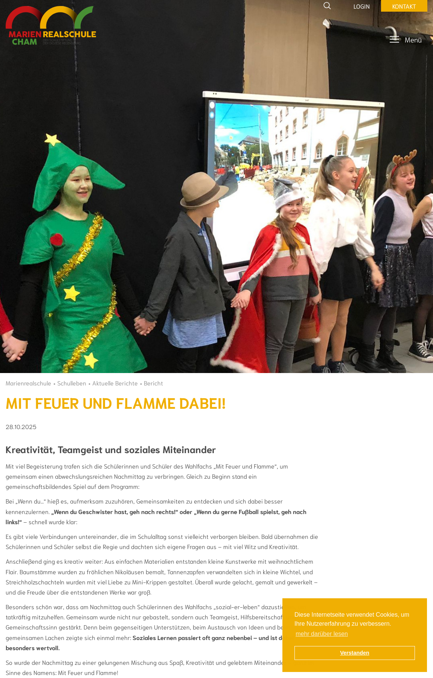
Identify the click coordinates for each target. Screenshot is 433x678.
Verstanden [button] (354, 653)
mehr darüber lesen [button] (322, 634)
